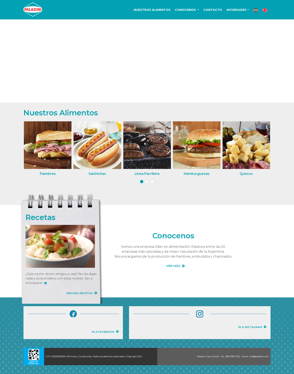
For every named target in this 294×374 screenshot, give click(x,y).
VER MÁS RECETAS (79, 293)
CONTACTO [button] (212, 10)
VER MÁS (173, 266)
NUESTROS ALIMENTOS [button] (152, 10)
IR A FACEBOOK (103, 331)
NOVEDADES (236, 10)
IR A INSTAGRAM (250, 327)
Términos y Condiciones (79, 356)
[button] (256, 10)
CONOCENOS (186, 10)
